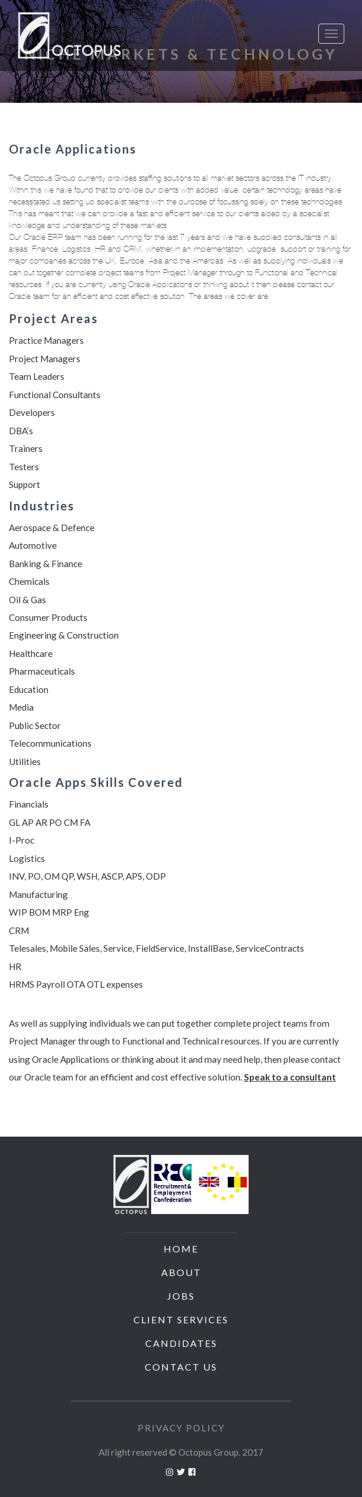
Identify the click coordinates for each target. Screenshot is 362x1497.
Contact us (181, 1366)
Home (181, 1248)
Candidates (181, 1343)
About (181, 1272)
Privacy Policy (181, 1428)
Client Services (181, 1319)
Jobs (181, 1295)
